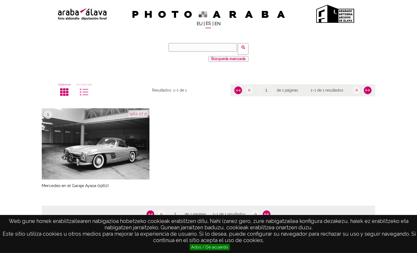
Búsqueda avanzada (228, 55)
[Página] (266, 87)
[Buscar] (204, 47)
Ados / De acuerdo (209, 247)
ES (208, 23)
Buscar (244, 47)
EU (199, 23)
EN (217, 23)
